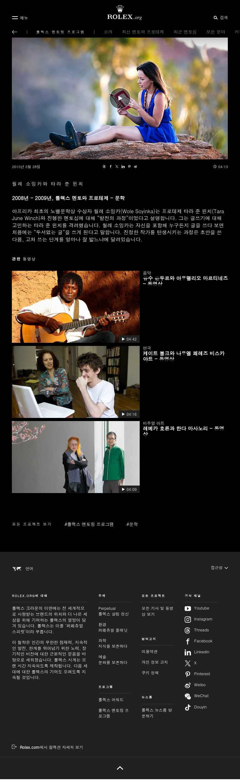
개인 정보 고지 (155, 665)
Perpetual (114, 614)
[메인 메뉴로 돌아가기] (14, 31)
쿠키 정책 (150, 675)
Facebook (198, 644)
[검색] (220, 17)
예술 (114, 662)
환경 (114, 630)
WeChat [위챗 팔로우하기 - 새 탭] (196, 699)
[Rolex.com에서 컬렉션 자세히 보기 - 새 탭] (47, 750)
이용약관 (150, 654)
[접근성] (219, 568)
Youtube (197, 611)
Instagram (198, 622)
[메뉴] (20, 17)
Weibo (195, 688)
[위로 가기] (120, 770)
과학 (114, 646)
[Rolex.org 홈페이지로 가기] (120, 12)
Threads (197, 633)
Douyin (196, 710)
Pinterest (197, 677)
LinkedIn (197, 655)
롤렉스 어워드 (110, 702)
